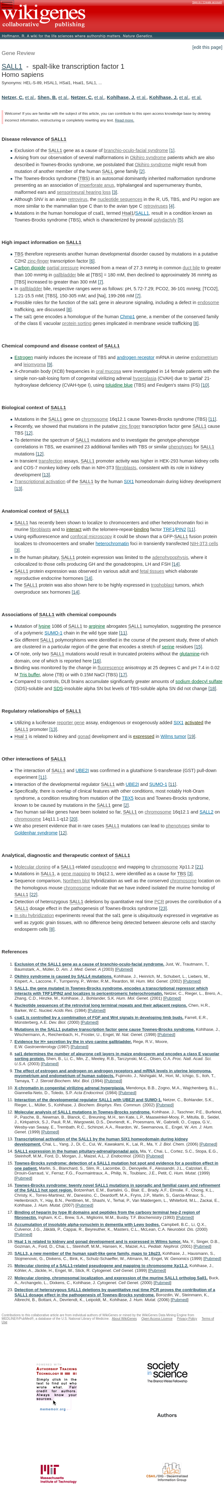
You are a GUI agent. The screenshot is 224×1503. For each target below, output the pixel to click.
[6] (92, 261)
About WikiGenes (124, 1318)
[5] (180, 219)
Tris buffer (30, 674)
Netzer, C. (13, 97)
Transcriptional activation (39, 481)
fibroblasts (125, 467)
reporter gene (70, 722)
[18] (212, 688)
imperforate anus (96, 185)
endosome (208, 302)
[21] (199, 866)
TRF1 (169, 529)
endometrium (204, 357)
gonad (84, 736)
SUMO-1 (54, 632)
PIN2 (181, 529)
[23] (163, 908)
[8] (69, 309)
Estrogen (23, 357)
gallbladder (65, 274)
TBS (83, 178)
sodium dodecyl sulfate (199, 681)
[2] (141, 171)
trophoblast (162, 585)
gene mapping (75, 873)
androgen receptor (136, 357)
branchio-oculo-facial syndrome (136, 150)
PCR (159, 901)
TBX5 (128, 798)
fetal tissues (152, 571)
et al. (30, 97)
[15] (198, 646)
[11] (212, 419)
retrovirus (77, 199)
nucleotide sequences (120, 199)
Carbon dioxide (30, 267)
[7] (100, 281)
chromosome (95, 419)
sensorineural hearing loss (84, 192)
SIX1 (129, 481)
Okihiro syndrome (148, 157)
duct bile (191, 267)
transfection (50, 461)
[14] (175, 564)
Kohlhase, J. (121, 97)
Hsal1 (128, 213)
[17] (123, 674)
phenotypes (180, 446)
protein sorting (76, 323)
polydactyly (165, 219)
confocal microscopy (91, 536)
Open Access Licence (156, 1318)
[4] (171, 206)
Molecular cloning (32, 866)
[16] (97, 660)
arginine (97, 626)
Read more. (124, 120)
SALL (107, 171)
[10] (205, 385)
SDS (58, 688)
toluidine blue (119, 385)
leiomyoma (34, 364)
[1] (171, 150)
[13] (46, 474)
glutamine (189, 653)
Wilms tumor (173, 736)
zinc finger (130, 426)
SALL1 (12, 66)
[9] (49, 364)
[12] (28, 433)
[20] (73, 819)
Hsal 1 (21, 736)
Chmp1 (127, 316)
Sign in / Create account (207, 2)
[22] (33, 894)
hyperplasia (145, 378)
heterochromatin (112, 543)
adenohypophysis (170, 557)
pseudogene (104, 866)
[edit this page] (207, 47)
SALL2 (206, 812)
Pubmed (124, 969)
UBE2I (82, 770)
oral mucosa (108, 371)
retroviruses (155, 206)
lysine (44, 626)
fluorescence (111, 667)
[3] (114, 192)
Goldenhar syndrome (35, 832)
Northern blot (76, 880)
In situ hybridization (34, 915)
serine (168, 646)
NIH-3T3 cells (204, 543)
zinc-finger (38, 261)
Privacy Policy (187, 1318)
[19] (191, 736)
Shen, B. (47, 97)
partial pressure (63, 267)
